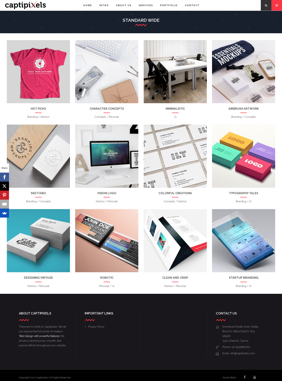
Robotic (106, 277)
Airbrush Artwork (243, 108)
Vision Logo (106, 193)
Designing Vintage (38, 277)
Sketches (38, 193)
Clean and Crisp (175, 277)
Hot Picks (38, 108)
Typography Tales (243, 193)
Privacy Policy (96, 326)
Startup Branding (243, 277)
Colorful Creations (175, 193)
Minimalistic (175, 108)
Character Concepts (107, 108)
